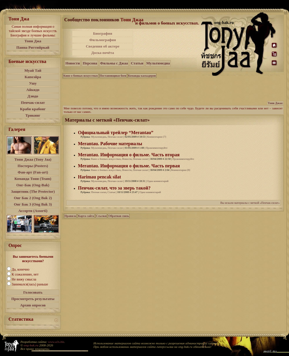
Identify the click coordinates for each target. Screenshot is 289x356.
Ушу (33, 83)
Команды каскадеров (142, 75)
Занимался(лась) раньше (30, 284)
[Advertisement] (173, 91)
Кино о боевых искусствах (80, 75)
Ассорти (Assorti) (33, 210)
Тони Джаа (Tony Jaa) (32, 159)
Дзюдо (32, 96)
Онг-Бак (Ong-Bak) (32, 185)
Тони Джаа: (275, 103)
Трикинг (32, 115)
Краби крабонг (33, 109)
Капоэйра (33, 77)
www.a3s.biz (56, 341)
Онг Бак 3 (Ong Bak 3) (33, 204)
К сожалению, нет (25, 274)
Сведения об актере (102, 46)
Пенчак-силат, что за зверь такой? (114, 187)
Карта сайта (86, 216)
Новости (72, 63)
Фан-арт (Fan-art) (33, 172)
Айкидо (32, 89)
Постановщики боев (113, 75)
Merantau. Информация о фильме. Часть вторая (129, 154)
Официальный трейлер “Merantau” (115, 132)
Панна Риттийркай (32, 47)
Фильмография (102, 40)
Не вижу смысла (24, 279)
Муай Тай (32, 70)
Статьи (137, 63)
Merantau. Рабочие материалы (110, 143)
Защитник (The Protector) (33, 191)
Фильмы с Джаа (114, 63)
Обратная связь (118, 216)
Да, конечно (20, 269)
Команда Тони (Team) (32, 178)
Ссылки (101, 216)
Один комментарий (157, 181)
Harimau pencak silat (99, 176)
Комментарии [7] (156, 136)
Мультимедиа (158, 63)
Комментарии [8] (180, 170)
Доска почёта (102, 52)
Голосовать (33, 292)
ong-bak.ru (31, 345)
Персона (90, 63)
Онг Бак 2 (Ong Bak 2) (33, 198)
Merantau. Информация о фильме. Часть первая (129, 165)
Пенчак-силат (33, 102)
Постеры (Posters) (33, 166)
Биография (102, 33)
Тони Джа (33, 41)
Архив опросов (33, 305)
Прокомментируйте (156, 147)
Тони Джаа (131, 19)
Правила (70, 216)
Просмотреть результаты (33, 299)
